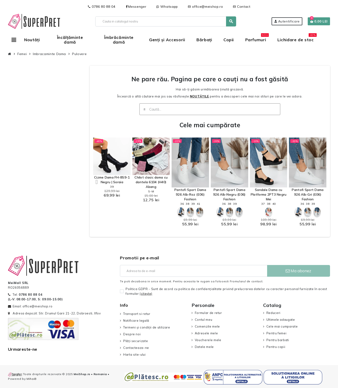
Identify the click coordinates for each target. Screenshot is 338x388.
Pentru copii (275, 347)
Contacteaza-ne (136, 348)
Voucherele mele (208, 340)
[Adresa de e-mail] (193, 271)
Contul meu (203, 319)
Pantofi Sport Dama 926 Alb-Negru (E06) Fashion (229, 194)
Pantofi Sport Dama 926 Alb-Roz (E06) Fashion (190, 194)
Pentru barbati (277, 340)
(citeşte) (146, 293)
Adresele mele (206, 333)
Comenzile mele (207, 326)
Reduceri (273, 313)
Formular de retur (208, 313)
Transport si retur (136, 314)
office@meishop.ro (205, 6)
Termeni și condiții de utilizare (146, 327)
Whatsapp (167, 6)
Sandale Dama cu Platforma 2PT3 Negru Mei (269, 194)
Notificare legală (136, 320)
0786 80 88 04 (101, 6)
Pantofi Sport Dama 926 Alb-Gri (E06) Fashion (307, 194)
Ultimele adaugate (280, 319)
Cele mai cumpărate (210, 125)
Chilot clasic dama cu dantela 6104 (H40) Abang (151, 182)
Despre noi (132, 334)
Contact (241, 6)
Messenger (135, 6)
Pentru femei (276, 333)
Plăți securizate (135, 341)
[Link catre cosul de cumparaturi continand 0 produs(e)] (319, 21)
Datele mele (204, 347)
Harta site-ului (134, 354)
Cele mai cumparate (282, 326)
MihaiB (32, 379)
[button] (97, 182)
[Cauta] (165, 21)
